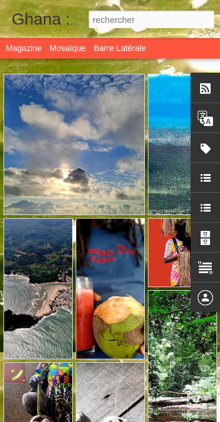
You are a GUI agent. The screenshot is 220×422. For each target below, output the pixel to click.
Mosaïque (68, 48)
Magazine (24, 48)
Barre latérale (120, 48)
